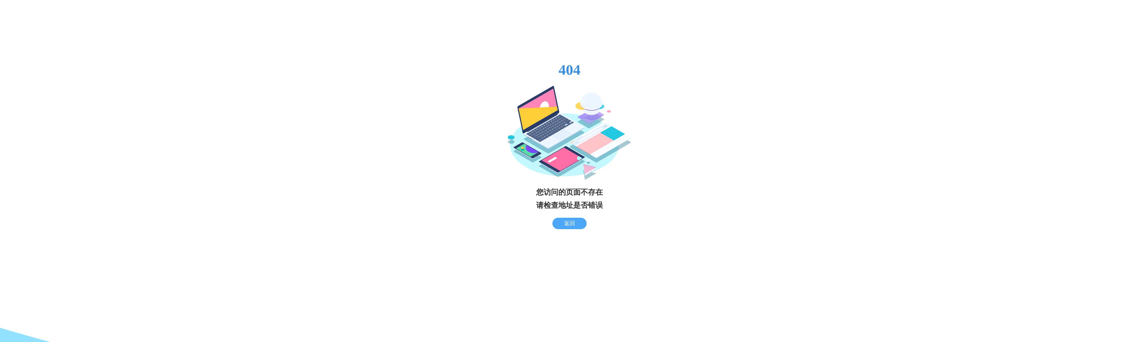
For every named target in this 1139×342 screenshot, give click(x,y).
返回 (569, 223)
